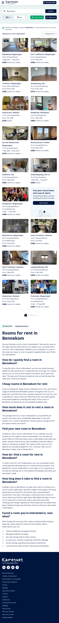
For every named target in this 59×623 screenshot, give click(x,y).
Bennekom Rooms (21, 326)
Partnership (6, 609)
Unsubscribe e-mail (9, 603)
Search (50, 11)
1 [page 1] (25, 315)
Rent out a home (8, 612)
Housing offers (50, 2)
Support (5, 597)
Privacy (4, 585)
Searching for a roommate (11, 579)
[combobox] (22, 11)
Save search (43, 203)
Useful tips (6, 600)
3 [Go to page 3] (30, 315)
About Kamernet (8, 573)
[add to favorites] (25, 40)
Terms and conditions (9, 582)
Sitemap (5, 588)
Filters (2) (51, 17)
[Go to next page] (36, 315)
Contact (5, 594)
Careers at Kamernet (9, 576)
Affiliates (5, 606)
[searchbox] (25, 11)
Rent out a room (8, 614)
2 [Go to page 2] (28, 315)
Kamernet (7, 326)
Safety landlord (7, 617)
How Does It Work (8, 591)
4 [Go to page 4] (33, 315)
